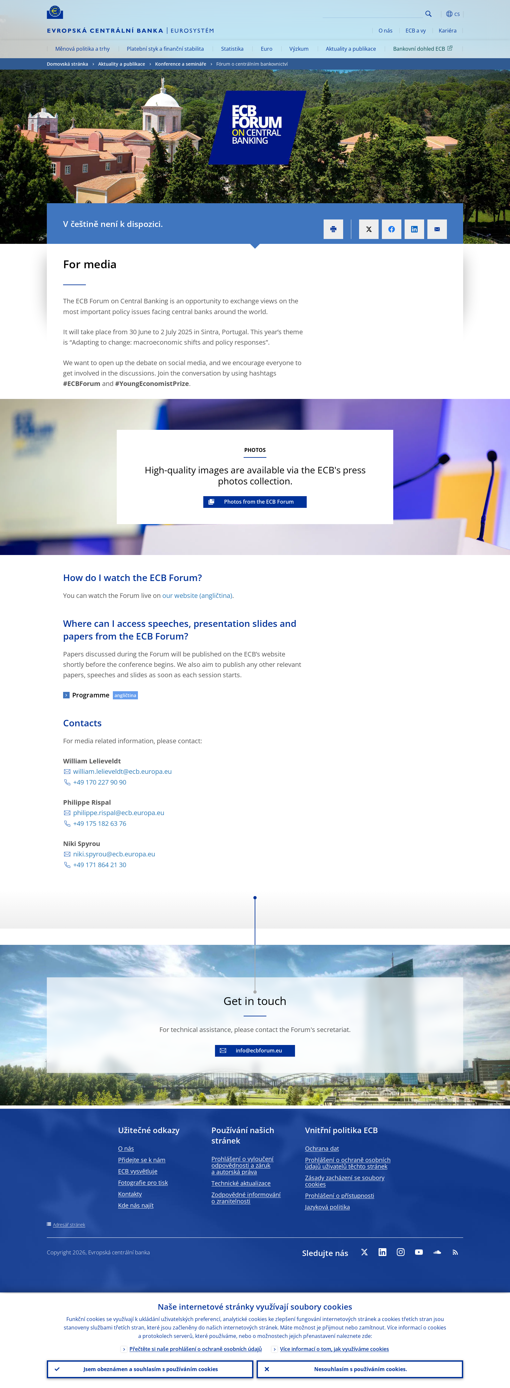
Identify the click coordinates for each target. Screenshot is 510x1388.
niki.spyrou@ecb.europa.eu (114, 854)
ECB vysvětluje (137, 1171)
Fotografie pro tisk (143, 1182)
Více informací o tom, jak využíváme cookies (334, 1348)
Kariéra (448, 30)
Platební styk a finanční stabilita (165, 48)
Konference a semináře (180, 64)
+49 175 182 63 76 (99, 823)
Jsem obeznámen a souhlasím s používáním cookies (150, 1368)
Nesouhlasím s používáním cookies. (360, 1368)
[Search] (390, 13)
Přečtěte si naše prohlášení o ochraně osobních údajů (195, 1348)
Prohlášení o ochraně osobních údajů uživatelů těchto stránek (348, 1163)
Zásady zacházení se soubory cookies (344, 1181)
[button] (440, 14)
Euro (267, 48)
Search (428, 14)
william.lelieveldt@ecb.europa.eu (122, 771)
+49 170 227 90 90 (99, 782)
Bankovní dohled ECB (424, 48)
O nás (386, 30)
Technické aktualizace (241, 1183)
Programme (91, 695)
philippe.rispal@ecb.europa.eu (118, 812)
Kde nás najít (136, 1205)
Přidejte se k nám (142, 1160)
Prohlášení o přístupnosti (339, 1195)
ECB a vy (416, 30)
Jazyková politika (327, 1207)
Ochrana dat (322, 1148)
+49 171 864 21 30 (99, 864)
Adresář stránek (69, 1225)
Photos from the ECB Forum (259, 501)
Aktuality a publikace (351, 48)
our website (180, 595)
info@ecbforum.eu (259, 1050)
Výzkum (299, 48)
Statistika (232, 48)
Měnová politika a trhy (82, 48)
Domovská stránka (67, 64)
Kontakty (130, 1194)
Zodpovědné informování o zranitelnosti (246, 1198)
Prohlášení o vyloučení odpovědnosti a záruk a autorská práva (242, 1165)
